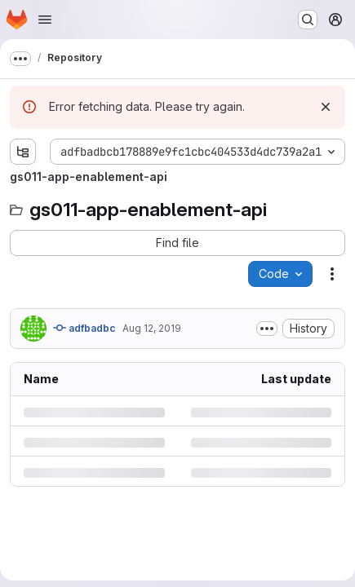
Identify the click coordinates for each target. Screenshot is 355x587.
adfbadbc (84, 327)
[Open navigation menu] (45, 20)
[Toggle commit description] (266, 328)
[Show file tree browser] (23, 152)
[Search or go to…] (307, 19)
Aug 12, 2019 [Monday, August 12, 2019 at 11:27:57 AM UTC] (151, 328)
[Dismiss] (325, 107)
